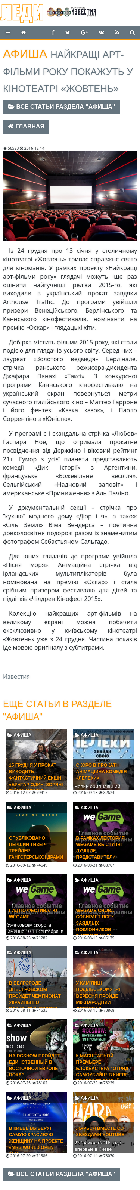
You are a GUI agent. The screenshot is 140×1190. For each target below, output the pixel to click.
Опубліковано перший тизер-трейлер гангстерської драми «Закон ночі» (36, 851)
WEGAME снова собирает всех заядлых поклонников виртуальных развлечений (95, 926)
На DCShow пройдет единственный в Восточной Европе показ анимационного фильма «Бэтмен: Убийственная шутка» (34, 1078)
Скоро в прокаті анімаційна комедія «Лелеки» (101, 772)
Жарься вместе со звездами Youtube (100, 1131)
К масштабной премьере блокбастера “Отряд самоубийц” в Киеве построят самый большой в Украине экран (102, 1075)
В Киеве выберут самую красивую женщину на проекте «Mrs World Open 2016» (36, 1141)
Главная (26, 126)
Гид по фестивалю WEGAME (33, 914)
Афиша (19, 735)
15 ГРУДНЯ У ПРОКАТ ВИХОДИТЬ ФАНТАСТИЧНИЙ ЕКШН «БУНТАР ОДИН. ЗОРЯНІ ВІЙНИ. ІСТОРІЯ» (36, 778)
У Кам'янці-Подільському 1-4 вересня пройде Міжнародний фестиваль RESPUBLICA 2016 (98, 999)
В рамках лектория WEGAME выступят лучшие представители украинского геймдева (100, 854)
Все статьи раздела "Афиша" (61, 106)
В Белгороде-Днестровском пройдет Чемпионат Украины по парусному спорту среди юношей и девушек (35, 1002)
